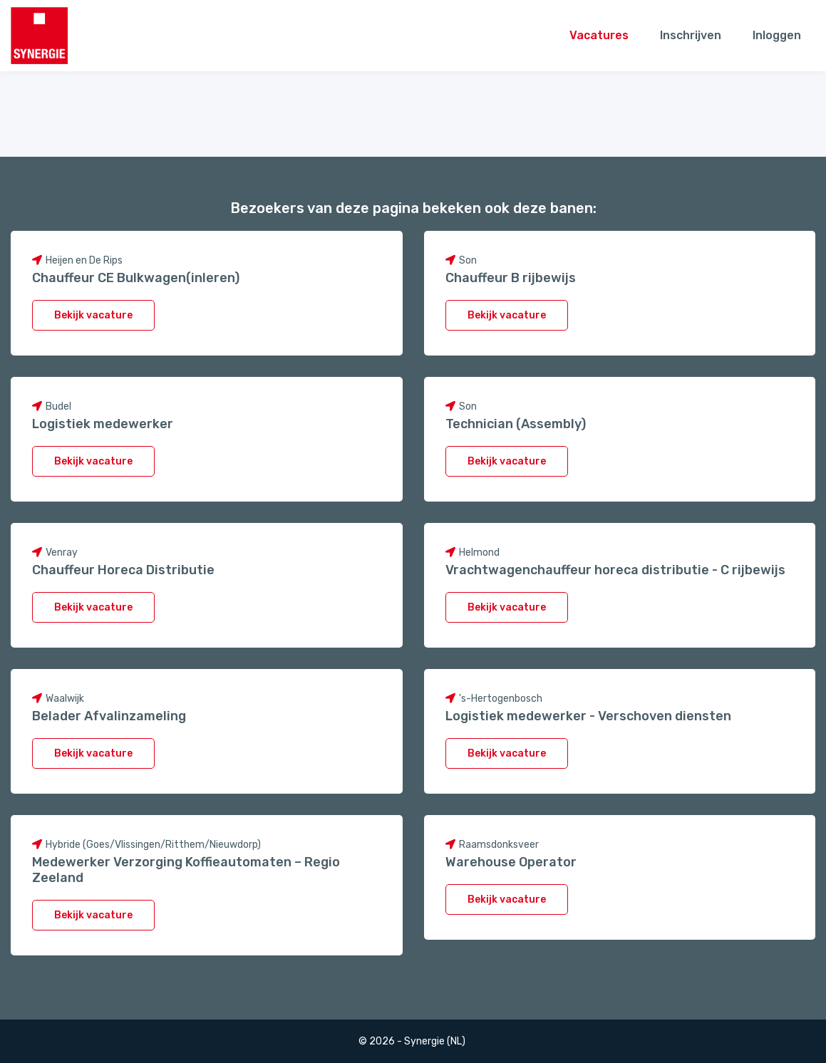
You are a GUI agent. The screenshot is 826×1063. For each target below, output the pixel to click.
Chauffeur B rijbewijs (510, 278)
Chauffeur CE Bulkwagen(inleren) (135, 278)
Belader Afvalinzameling (109, 716)
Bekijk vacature (93, 315)
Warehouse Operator (511, 862)
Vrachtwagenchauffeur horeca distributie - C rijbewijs (615, 570)
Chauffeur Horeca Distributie (123, 570)
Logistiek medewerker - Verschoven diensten (588, 716)
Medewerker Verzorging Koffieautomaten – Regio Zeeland (186, 870)
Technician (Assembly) (515, 424)
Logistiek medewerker (102, 424)
